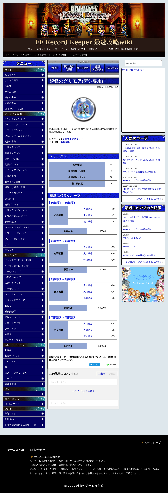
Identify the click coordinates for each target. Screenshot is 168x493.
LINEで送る (111, 364)
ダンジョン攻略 (69, 68)
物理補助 (65, 142)
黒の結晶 (87, 215)
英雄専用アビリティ (73, 139)
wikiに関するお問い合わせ (47, 456)
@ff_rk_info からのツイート (135, 70)
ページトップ (152, 442)
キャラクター (83, 68)
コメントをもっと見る (83, 390)
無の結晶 (87, 221)
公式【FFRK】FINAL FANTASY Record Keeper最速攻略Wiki (84, 42)
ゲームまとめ (94, 485)
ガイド (55, 68)
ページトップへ (128, 309)
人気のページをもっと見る (148, 199)
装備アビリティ (97, 68)
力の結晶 (87, 209)
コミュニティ (112, 68)
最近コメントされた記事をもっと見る (143, 262)
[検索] (140, 63)
